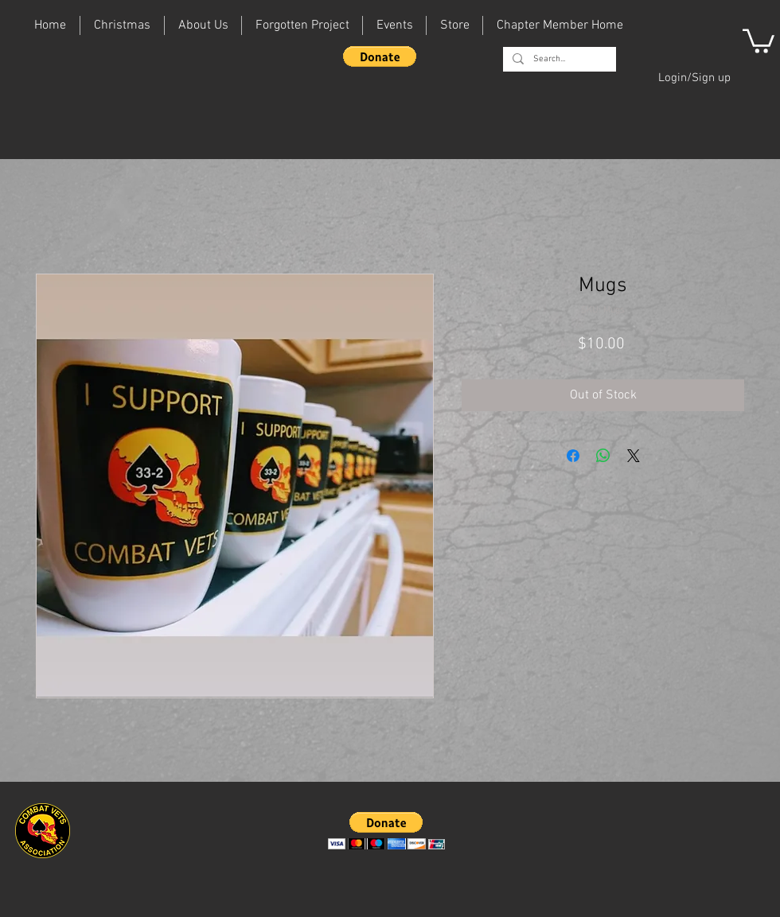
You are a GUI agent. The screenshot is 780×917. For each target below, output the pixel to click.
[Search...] (558, 59)
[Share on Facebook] (573, 455)
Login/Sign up (694, 78)
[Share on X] (633, 455)
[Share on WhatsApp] (603, 455)
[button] (379, 56)
